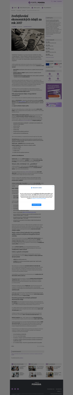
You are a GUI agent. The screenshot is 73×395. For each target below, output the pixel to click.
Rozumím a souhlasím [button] (36, 204)
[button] (37, 207)
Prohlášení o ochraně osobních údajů (38, 198)
